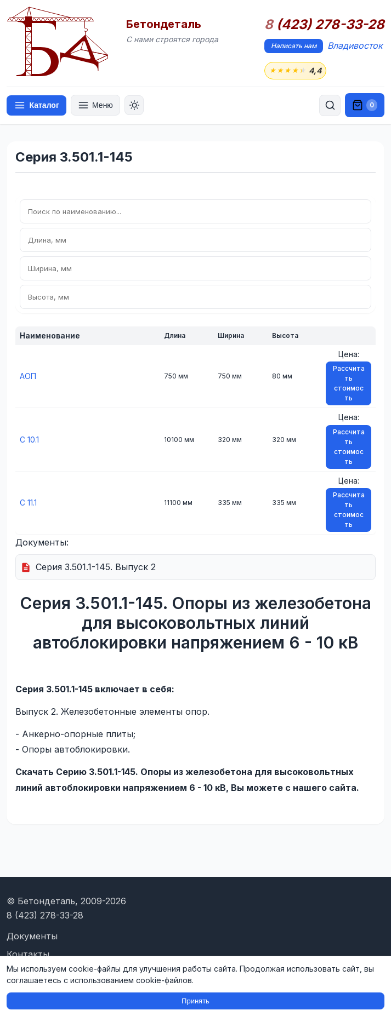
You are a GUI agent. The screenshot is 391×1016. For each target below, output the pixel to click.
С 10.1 (29, 439)
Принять (195, 1001)
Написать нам (293, 46)
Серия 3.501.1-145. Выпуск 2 (96, 567)
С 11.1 (28, 502)
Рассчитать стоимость (349, 384)
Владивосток (355, 45)
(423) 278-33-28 (324, 25)
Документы (32, 936)
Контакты (28, 954)
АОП (28, 376)
